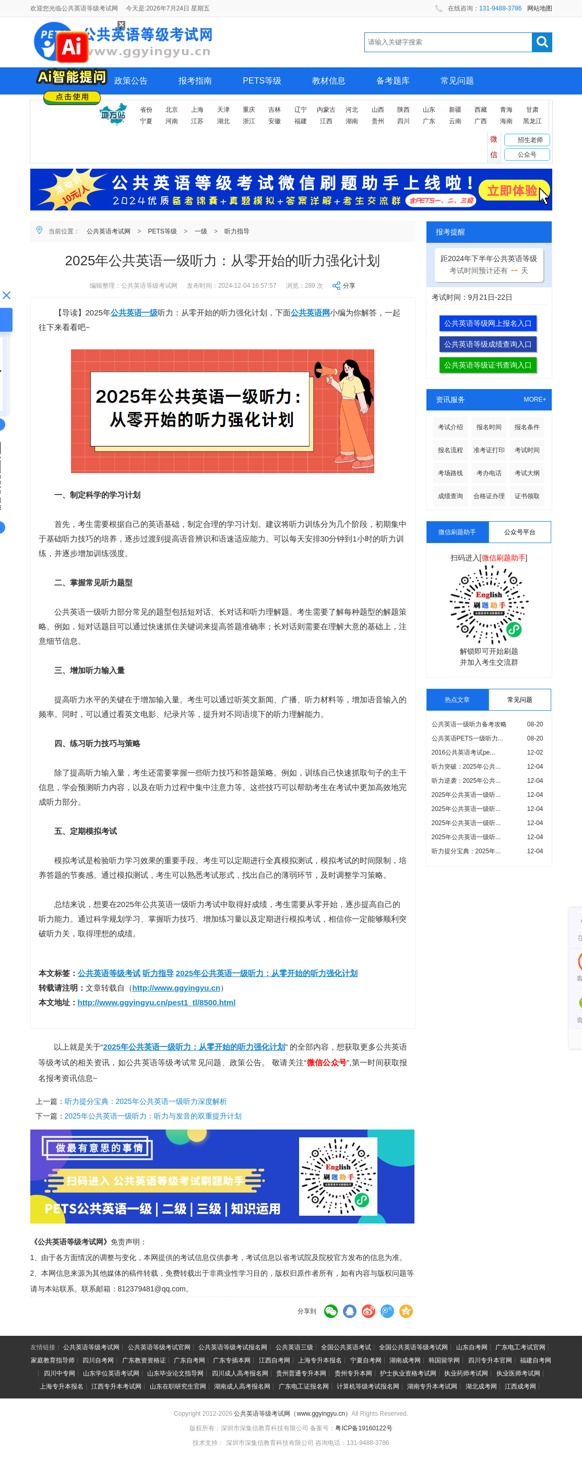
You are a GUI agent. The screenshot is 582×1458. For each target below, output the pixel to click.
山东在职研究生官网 (178, 1386)
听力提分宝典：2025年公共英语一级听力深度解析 (146, 1101)
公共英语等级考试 (109, 973)
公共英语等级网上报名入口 (488, 323)
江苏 (197, 121)
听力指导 (237, 231)
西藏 (480, 109)
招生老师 (530, 140)
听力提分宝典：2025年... (466, 851)
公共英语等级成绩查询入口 (488, 344)
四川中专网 (59, 1373)
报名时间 (489, 427)
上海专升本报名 (320, 1360)
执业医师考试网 (518, 1373)
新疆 (455, 109)
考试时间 (527, 450)
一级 (201, 231)
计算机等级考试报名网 (368, 1386)
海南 (506, 121)
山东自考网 (472, 1347)
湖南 (352, 121)
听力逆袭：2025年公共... (466, 780)
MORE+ (535, 399)
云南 (455, 121)
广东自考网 (189, 1360)
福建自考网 (535, 1360)
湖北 (223, 121)
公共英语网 (310, 312)
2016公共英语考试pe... (463, 752)
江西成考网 (520, 1386)
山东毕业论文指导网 (175, 1373)
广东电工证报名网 (304, 1386)
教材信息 (329, 80)
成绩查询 (450, 496)
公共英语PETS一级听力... (467, 738)
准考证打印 (489, 450)
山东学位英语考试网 (111, 1373)
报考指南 (195, 80)
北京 (171, 109)
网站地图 (539, 8)
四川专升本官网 (490, 1360)
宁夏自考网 (366, 1360)
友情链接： (46, 1347)
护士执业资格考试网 (408, 1373)
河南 (171, 121)
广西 (480, 121)
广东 (429, 121)
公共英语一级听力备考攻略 (469, 724)
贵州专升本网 (353, 1373)
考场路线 (450, 473)
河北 (352, 109)
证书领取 (527, 496)
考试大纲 (527, 473)
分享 (349, 285)
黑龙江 (532, 121)
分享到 (307, 1311)
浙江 (249, 121)
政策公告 (131, 80)
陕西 (403, 109)
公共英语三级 (294, 1347)
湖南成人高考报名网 (242, 1386)
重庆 (249, 109)
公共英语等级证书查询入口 (488, 365)
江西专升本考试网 (116, 1386)
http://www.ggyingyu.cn (177, 987)
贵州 (378, 121)
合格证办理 (489, 496)
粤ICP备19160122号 (363, 1428)
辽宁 (300, 109)
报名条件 (527, 427)
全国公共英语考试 (346, 1347)
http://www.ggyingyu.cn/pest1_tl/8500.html (157, 1002)
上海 (197, 109)
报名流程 (450, 450)
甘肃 (532, 109)
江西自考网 (274, 1360)
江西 (326, 121)
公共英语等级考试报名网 (232, 1347)
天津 (223, 109)
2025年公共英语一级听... (466, 794)
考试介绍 (450, 427)
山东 (429, 109)
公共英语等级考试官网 (159, 1347)
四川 (403, 121)
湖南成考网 (405, 1360)
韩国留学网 (444, 1360)
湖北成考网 (481, 1386)
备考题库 (393, 80)
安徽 (274, 121)
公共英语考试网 (108, 231)
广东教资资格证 (144, 1360)
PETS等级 (262, 80)
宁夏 (146, 121)
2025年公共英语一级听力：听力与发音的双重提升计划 (153, 1116)
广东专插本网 (232, 1360)
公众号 (527, 154)
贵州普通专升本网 (301, 1373)
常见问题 (457, 80)
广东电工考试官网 (520, 1347)
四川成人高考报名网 (240, 1373)
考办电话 (489, 473)
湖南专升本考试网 (432, 1386)
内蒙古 (326, 109)
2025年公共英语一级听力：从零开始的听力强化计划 (267, 973)
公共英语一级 (134, 312)
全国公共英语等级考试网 (413, 1347)
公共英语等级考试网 (91, 1347)
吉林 (274, 109)
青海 (506, 109)
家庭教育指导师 (53, 1360)
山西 (378, 109)
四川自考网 (98, 1360)
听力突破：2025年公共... (466, 766)
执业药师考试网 (466, 1373)
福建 (300, 121)
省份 (146, 109)
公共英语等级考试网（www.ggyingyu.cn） (292, 1413)
